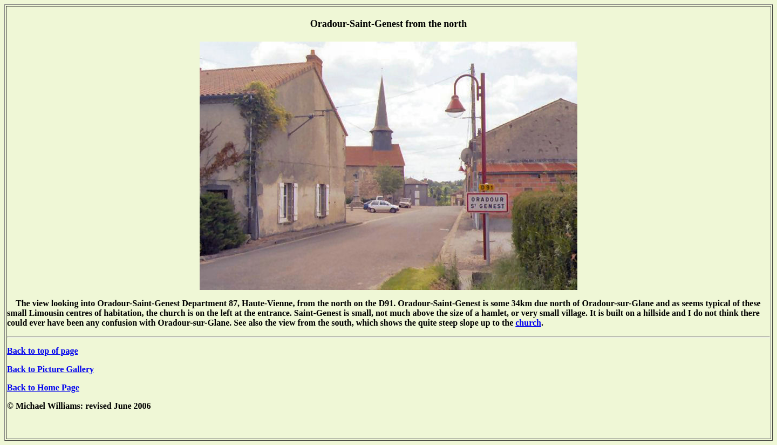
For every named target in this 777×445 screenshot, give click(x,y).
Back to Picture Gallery (50, 369)
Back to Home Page (43, 387)
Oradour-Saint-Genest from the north (388, 23)
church (528, 322)
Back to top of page (42, 350)
